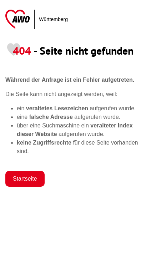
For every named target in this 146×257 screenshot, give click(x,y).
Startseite (25, 179)
